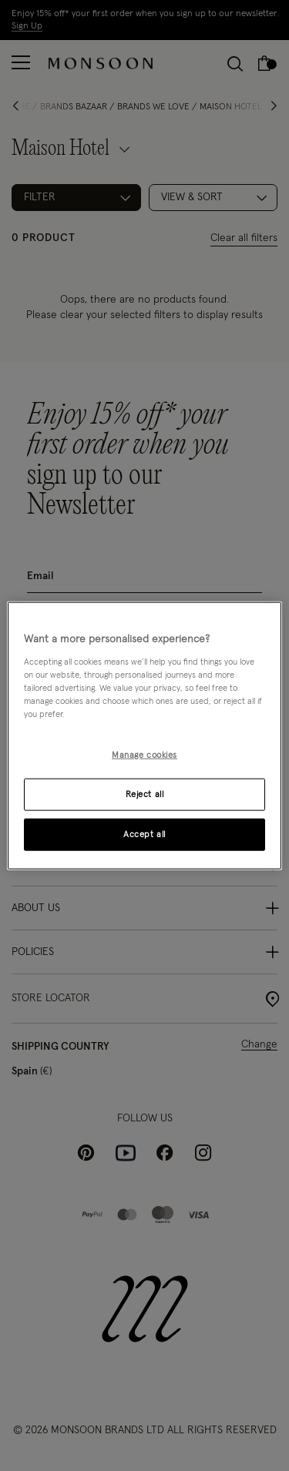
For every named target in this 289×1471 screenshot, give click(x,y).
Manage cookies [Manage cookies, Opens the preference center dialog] (144, 755)
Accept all (144, 833)
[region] (144, 735)
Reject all (145, 793)
